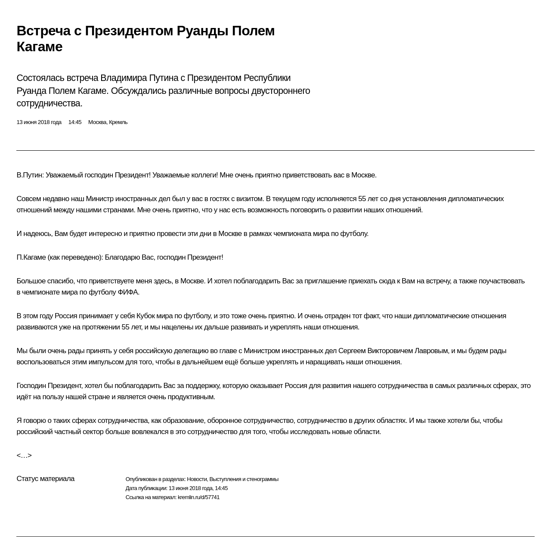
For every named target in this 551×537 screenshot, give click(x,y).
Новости (197, 479)
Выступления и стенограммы (243, 479)
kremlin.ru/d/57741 (199, 497)
